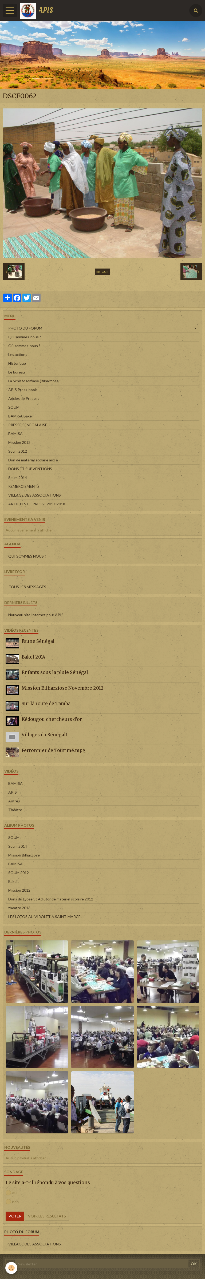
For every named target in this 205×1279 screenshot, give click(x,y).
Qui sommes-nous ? (24, 337)
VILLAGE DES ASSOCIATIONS (34, 495)
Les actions (17, 354)
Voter (15, 1216)
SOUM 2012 (18, 872)
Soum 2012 (17, 451)
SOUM (13, 407)
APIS (12, 792)
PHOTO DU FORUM (25, 328)
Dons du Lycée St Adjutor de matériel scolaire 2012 (50, 899)
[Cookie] (11, 1268)
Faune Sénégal (38, 641)
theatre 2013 (19, 908)
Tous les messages (27, 586)
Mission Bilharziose (24, 855)
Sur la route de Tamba (46, 704)
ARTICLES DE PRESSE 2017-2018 (36, 504)
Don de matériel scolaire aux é (33, 460)
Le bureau (16, 372)
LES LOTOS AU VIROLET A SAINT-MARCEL (45, 916)
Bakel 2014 (33, 657)
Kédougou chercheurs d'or (52, 719)
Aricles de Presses (23, 398)
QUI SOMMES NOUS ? (27, 556)
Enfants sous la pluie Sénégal (55, 672)
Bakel (12, 881)
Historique (17, 363)
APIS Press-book (22, 389)
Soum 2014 (17, 477)
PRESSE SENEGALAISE (27, 425)
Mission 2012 (19, 442)
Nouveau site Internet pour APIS (36, 614)
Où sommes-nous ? (24, 345)
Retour (102, 272)
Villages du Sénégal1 (45, 735)
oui (11, 1192)
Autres (14, 801)
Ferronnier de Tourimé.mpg (53, 750)
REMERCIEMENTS (24, 486)
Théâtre (15, 809)
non (12, 1201)
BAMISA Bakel (20, 416)
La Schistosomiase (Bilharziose (33, 381)
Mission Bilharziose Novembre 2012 (63, 688)
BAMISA (15, 433)
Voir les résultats (47, 1216)
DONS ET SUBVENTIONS (30, 468)
